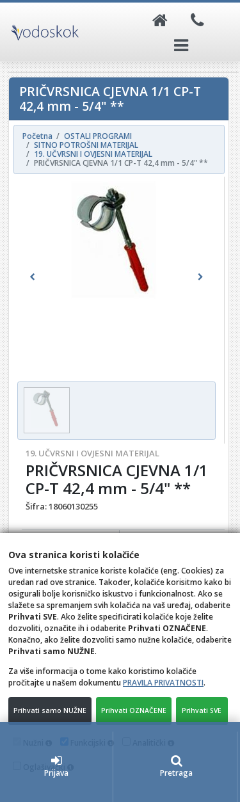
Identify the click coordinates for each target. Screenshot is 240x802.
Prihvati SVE (201, 710)
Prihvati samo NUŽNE (49, 710)
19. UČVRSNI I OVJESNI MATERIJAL (92, 453)
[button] (32, 277)
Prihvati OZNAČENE (133, 710)
